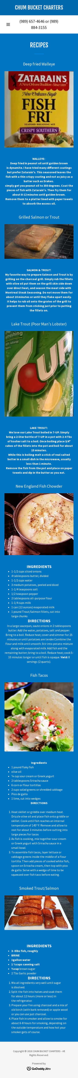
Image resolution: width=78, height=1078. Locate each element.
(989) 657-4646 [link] (31, 21)
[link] (39, 7)
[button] (8, 24)
